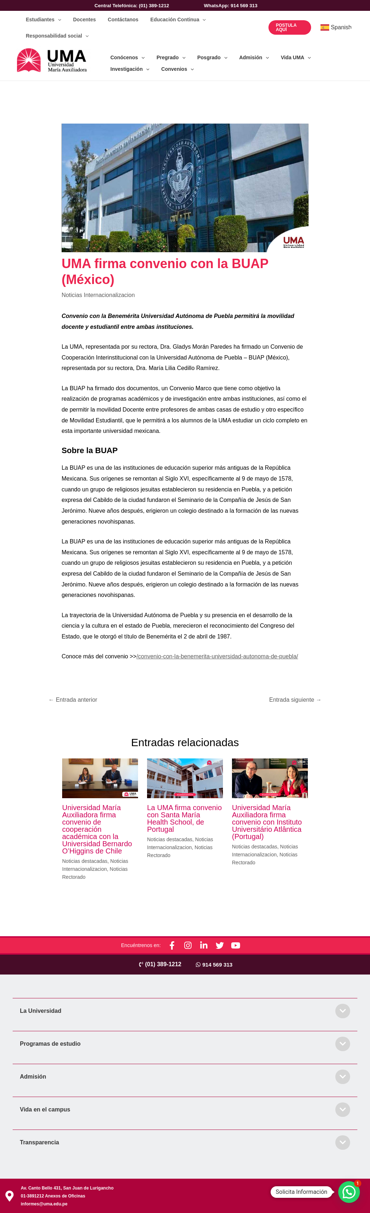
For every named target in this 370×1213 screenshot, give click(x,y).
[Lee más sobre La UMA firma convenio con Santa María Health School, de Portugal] (185, 777)
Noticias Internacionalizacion (98, 294)
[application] (56, 19)
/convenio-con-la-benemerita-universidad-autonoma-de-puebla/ (217, 656)
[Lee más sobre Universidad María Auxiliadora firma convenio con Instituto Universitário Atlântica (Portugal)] (270, 777)
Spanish (336, 27)
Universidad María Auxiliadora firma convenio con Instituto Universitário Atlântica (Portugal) (267, 821)
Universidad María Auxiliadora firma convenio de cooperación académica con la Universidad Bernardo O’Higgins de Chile (97, 828)
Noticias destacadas (84, 860)
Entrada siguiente (295, 699)
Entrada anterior (72, 699)
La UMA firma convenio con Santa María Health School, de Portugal (184, 818)
